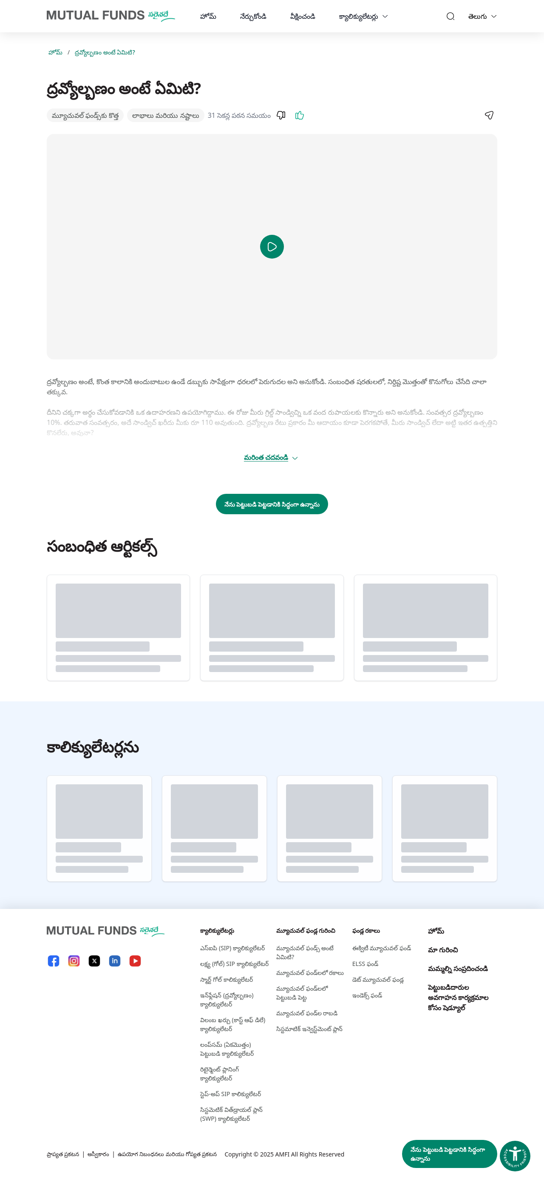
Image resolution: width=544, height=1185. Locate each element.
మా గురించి (443, 949)
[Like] (300, 115)
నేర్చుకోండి (253, 16)
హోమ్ (208, 16)
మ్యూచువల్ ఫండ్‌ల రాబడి (306, 1013)
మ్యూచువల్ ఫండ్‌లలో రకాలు (310, 973)
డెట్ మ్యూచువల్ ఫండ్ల (378, 979)
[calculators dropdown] (385, 16)
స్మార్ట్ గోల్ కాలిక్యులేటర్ (226, 979)
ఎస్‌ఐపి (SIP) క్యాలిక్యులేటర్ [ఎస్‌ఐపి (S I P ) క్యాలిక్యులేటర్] (232, 948)
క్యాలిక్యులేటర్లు (358, 16)
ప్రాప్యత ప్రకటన (64, 1154)
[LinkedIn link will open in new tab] (115, 961)
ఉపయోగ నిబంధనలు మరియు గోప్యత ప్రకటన (175, 1154)
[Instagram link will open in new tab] (74, 961)
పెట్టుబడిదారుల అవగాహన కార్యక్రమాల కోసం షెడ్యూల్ (458, 997)
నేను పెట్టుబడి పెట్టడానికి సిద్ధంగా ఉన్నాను (272, 504)
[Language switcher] (493, 16)
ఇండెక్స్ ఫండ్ (367, 995)
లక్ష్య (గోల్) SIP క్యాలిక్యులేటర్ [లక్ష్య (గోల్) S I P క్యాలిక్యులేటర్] (234, 964)
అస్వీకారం (101, 1154)
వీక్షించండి (302, 16)
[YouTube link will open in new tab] (135, 961)
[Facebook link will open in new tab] (53, 961)
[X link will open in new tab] (94, 961)
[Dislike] (281, 115)
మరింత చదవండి (271, 457)
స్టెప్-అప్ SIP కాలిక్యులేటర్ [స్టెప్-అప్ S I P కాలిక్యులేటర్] (230, 1094)
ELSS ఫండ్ (365, 964)
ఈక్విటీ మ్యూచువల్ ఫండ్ (381, 948)
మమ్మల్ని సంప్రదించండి (458, 968)
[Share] (488, 115)
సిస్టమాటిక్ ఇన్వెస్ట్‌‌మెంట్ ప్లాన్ (309, 1029)
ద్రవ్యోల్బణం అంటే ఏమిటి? (105, 52)
